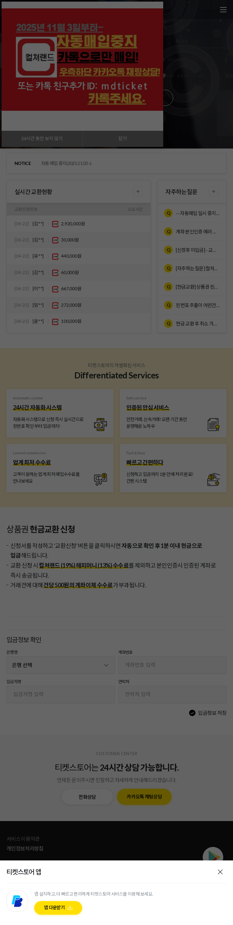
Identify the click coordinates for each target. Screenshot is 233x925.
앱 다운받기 (54, 910)
